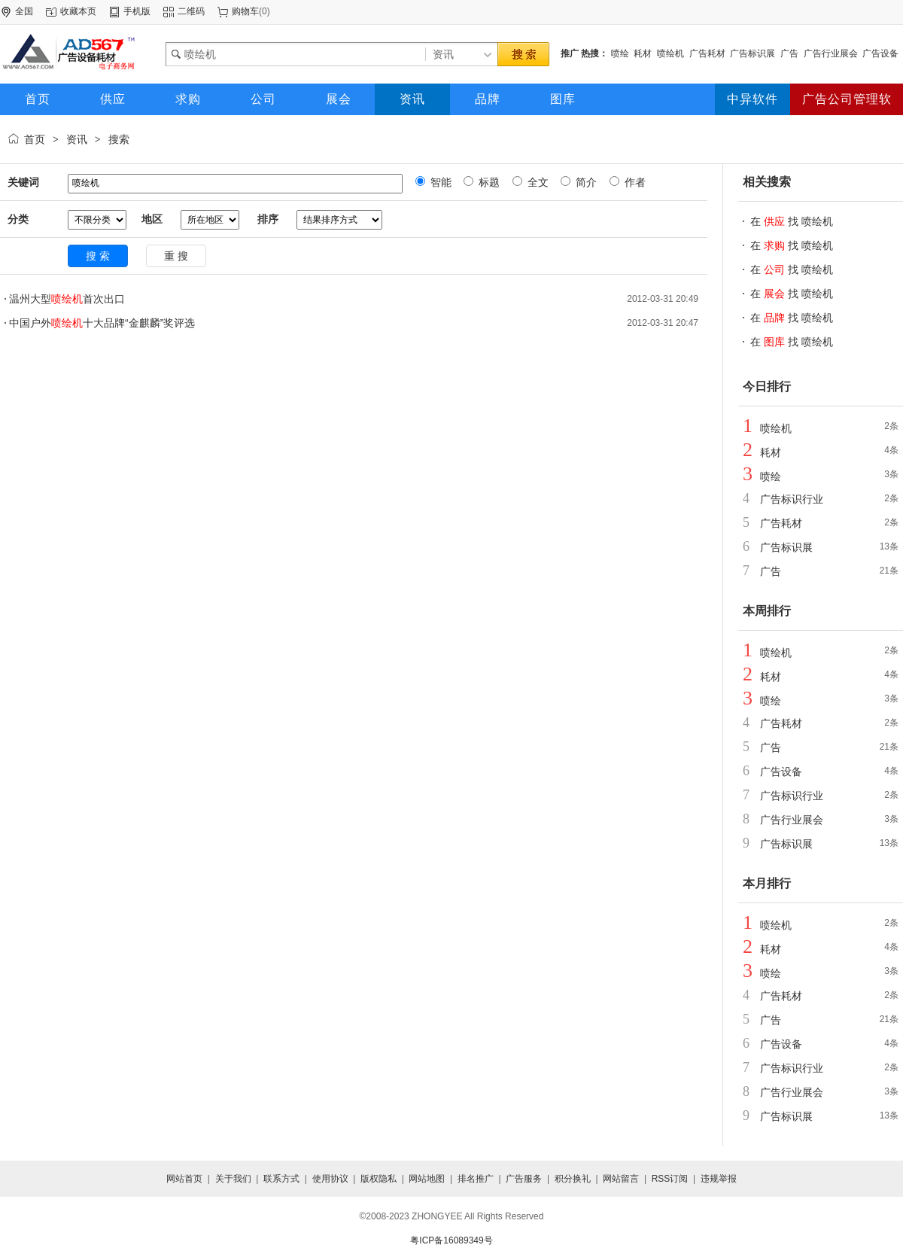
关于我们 (233, 1178)
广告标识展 (752, 53)
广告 (789, 53)
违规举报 (719, 1178)
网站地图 (427, 1178)
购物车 (245, 11)
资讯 (76, 139)
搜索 (118, 139)
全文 (536, 182)
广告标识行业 (791, 499)
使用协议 (330, 1178)
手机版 (136, 11)
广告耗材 (707, 53)
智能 (439, 182)
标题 (488, 182)
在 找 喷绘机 (791, 221)
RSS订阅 (670, 1178)
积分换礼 (573, 1178)
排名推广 (476, 1178)
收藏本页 (78, 11)
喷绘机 (670, 53)
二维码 (191, 11)
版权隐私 (378, 1178)
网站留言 (621, 1178)
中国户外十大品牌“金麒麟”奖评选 (102, 323)
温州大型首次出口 (67, 299)
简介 (585, 182)
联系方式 (281, 1178)
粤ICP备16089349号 (451, 1240)
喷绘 (620, 53)
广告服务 (524, 1178)
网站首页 (184, 1178)
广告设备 (880, 53)
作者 (634, 182)
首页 (34, 139)
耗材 (643, 53)
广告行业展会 (831, 53)
